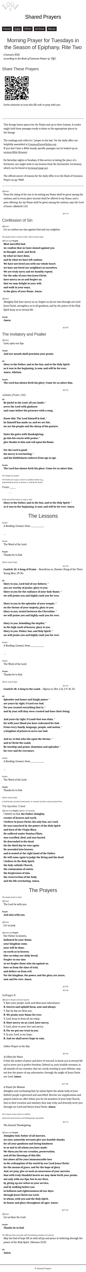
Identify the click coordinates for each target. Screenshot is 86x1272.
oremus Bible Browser (15, 152)
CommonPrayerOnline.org (42, 144)
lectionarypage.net (38, 168)
